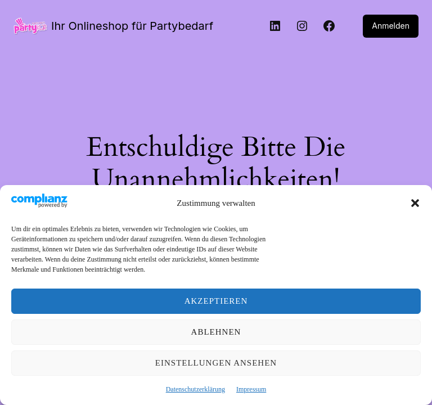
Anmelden (392, 25)
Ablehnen (216, 331)
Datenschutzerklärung (195, 389)
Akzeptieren (216, 300)
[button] (415, 203)
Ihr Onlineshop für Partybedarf (126, 26)
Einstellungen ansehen (216, 362)
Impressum (251, 389)
